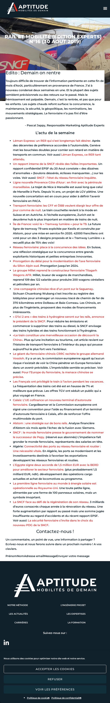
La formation (77, 622)
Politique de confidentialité (66, 698)
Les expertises (76, 613)
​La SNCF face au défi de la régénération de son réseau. (51, 502)
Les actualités (18, 613)
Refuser (55, 679)
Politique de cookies (38, 698)
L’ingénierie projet (73, 605)
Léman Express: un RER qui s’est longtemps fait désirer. (52, 140)
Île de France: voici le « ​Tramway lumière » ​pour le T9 (50, 224)
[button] (105, 8)
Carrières (21, 622)
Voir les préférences (55, 689)
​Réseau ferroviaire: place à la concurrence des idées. (49, 247)
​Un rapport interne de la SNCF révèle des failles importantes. (55, 164)
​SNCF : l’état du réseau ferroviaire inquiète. (67, 178)
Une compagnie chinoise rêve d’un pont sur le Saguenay (53, 289)
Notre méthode (17, 605)
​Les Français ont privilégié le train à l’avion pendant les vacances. (58, 381)
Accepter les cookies (55, 669)
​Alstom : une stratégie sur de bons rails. (40, 423)
